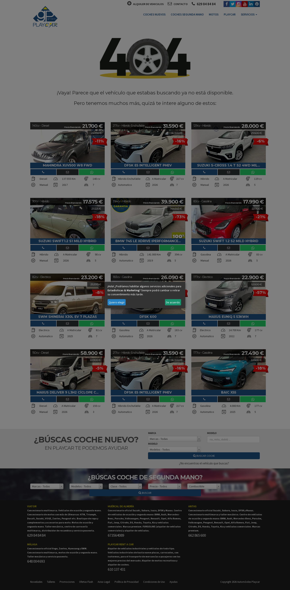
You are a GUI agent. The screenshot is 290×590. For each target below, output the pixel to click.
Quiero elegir (117, 302)
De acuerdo (173, 302)
